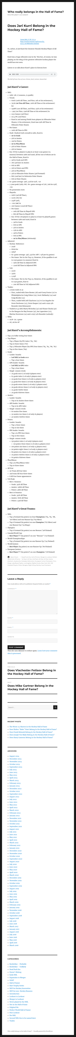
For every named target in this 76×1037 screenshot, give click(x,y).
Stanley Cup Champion (43, 565)
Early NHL (13, 975)
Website (11, 637)
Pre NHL (12, 1015)
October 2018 (14, 913)
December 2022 (15, 789)
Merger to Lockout (46, 557)
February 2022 (15, 813)
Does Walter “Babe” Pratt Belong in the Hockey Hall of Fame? (33, 729)
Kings (9, 563)
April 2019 (13, 899)
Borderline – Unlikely (17, 967)
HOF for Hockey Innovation (20, 988)
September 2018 (15, 916)
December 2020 (15, 851)
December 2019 (15, 878)
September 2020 (15, 859)
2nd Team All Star (37, 559)
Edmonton (30, 561)
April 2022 (13, 807)
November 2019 (15, 880)
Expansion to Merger (17, 977)
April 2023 (13, 778)
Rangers (25, 565)
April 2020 (13, 872)
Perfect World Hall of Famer (20, 1010)
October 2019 (14, 883)
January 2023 (14, 786)
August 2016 (14, 932)
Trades (12, 1021)
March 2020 (14, 875)
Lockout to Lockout (16, 996)
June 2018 (13, 924)
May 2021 (13, 837)
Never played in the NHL (18, 1002)
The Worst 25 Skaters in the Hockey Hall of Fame (28, 727)
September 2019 (15, 886)
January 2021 (14, 848)
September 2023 (15, 767)
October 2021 (14, 824)
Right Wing (32, 565)
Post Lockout (14, 1013)
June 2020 (13, 867)
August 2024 (14, 756)
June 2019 (13, 894)
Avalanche (17, 561)
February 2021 (14, 845)
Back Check (14, 557)
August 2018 (14, 918)
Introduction (14, 994)
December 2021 (15, 818)
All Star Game (48, 559)
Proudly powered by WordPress (43, 1031)
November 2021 (15, 821)
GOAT (11, 980)
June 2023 (13, 772)
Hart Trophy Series (16, 986)
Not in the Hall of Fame (18, 1005)
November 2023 (15, 761)
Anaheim (10, 561)
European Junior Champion (44, 561)
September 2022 (15, 794)
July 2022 (13, 799)
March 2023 (14, 780)
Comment (12, 589)
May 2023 (13, 775)
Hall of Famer (35, 557)
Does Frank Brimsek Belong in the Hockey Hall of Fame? (31, 732)
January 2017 (14, 929)
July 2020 (13, 864)
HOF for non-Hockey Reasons (20, 991)
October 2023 (14, 764)
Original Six (13, 1007)
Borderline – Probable (17, 964)
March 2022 (14, 810)
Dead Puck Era (26, 557)
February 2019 (14, 905)
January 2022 (14, 816)
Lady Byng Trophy (17, 563)
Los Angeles (27, 563)
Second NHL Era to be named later (22, 1018)
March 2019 (13, 902)
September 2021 (15, 826)
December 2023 (15, 759)
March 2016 (13, 945)
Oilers (20, 565)
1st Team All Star (27, 559)
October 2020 (14, 856)
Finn (54, 561)
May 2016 (13, 940)
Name (10, 618)
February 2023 (14, 783)
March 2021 (13, 843)
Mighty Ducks (36, 563)
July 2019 (12, 891)
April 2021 (13, 840)
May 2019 (13, 897)
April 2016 (13, 943)
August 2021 (14, 829)
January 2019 (14, 907)
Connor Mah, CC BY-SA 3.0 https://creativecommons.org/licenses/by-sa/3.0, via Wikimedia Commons (32, 41)
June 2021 (13, 834)
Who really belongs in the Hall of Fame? (36, 11)
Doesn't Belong (15, 972)
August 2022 (14, 797)
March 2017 (13, 926)
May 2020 (13, 870)
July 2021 (12, 832)
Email (10, 627)
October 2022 (14, 791)
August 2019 (14, 889)
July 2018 (12, 921)
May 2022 (13, 805)
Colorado (24, 561)
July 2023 (13, 770)
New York (44, 563)
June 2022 (13, 802)
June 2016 (13, 937)
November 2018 (15, 910)
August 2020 (14, 862)
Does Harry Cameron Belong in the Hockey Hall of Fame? (31, 737)
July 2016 (12, 935)
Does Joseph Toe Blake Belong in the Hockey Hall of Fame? (31, 735)
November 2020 (15, 853)
